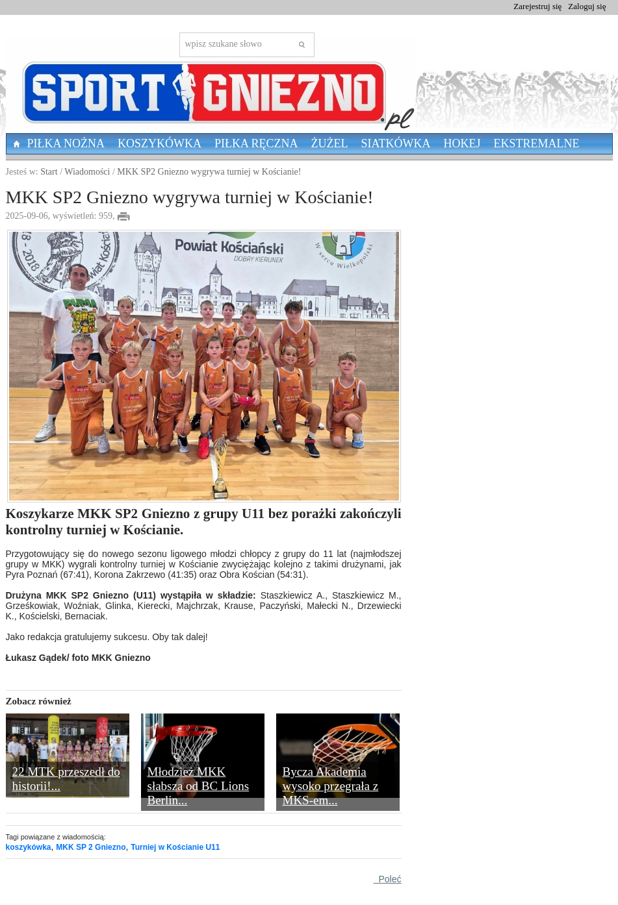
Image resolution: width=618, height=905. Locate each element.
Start (48, 172)
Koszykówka (159, 143)
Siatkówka (396, 143)
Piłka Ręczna (256, 143)
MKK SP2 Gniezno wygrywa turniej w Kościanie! (209, 172)
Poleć (388, 879)
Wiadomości (87, 172)
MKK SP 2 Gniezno (90, 847)
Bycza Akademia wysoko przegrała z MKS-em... (331, 786)
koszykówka (28, 847)
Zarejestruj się (537, 6)
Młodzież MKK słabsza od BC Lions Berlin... (199, 786)
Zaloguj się (587, 6)
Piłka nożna (66, 143)
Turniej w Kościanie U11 (175, 847)
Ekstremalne (537, 143)
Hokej (462, 143)
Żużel (329, 143)
